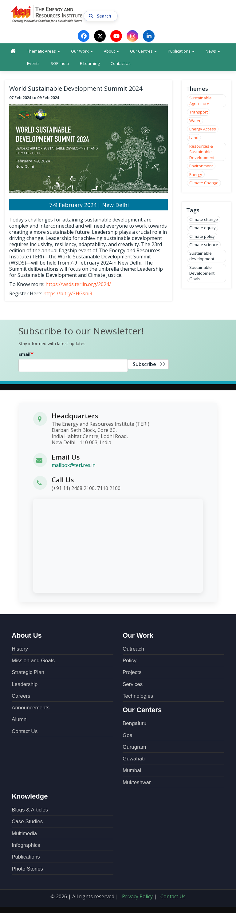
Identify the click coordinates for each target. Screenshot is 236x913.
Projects (132, 672)
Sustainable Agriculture (200, 100)
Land (194, 137)
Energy (195, 174)
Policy (129, 661)
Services (133, 684)
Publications (181, 51)
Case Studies (27, 821)
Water (195, 120)
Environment (201, 166)
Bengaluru (135, 723)
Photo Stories (27, 869)
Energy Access (202, 129)
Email (24, 354)
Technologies (138, 696)
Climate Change (203, 182)
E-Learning (90, 63)
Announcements (30, 708)
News (213, 51)
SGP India (60, 63)
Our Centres (143, 51)
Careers (21, 696)
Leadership (24, 684)
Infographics (26, 845)
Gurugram (134, 747)
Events (33, 63)
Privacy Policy (137, 896)
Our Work (82, 51)
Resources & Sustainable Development (201, 151)
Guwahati (134, 759)
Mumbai (132, 770)
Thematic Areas (43, 51)
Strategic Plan (28, 672)
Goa (127, 735)
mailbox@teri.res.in (74, 465)
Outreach (133, 649)
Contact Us (121, 63)
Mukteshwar (137, 782)
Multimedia (24, 833)
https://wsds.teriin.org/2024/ (78, 284)
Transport (198, 112)
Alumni (20, 719)
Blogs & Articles (30, 810)
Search (100, 16)
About (111, 51)
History (20, 649)
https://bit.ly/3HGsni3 (67, 293)
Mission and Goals (33, 661)
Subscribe (144, 364)
